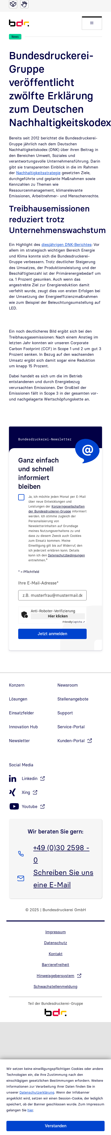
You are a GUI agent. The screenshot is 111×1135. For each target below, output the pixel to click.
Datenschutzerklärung (36, 1092)
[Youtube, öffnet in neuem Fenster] (55, 807)
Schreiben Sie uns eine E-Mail (63, 877)
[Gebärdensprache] (24, 4)
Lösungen (18, 699)
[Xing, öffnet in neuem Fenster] (55, 792)
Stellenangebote (72, 699)
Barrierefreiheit (55, 964)
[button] (92, 23)
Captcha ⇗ (74, 621)
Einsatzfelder (21, 712)
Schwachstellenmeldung (55, 986)
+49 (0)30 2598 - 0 (61, 852)
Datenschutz (55, 942)
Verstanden (55, 1125)
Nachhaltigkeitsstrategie (38, 172)
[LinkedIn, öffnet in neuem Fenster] (55, 778)
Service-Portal (71, 726)
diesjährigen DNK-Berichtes (67, 244)
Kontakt (56, 953)
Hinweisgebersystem (55, 975)
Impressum (55, 931)
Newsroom (67, 685)
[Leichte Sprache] (13, 4)
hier (30, 1110)
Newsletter (19, 740)
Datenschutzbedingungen (66, 555)
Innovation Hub (23, 726)
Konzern (16, 685)
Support (65, 712)
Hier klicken (58, 616)
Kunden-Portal (71, 740)
